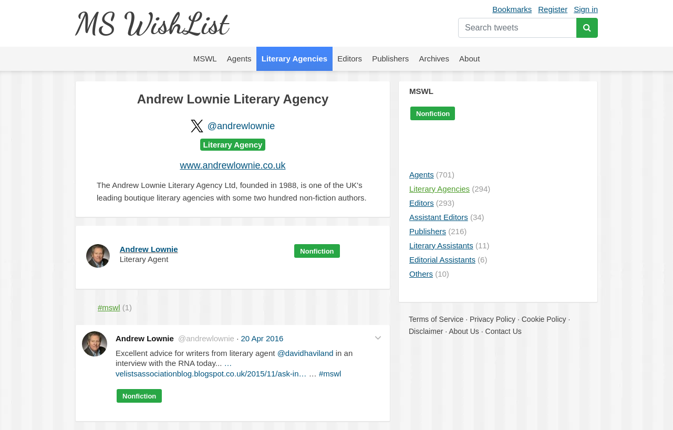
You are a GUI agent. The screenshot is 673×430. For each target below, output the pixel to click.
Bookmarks (512, 9)
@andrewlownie (241, 126)
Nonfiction (317, 251)
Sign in (586, 9)
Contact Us (503, 331)
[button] (378, 337)
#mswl (330, 373)
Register (552, 9)
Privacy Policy (492, 319)
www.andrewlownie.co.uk (232, 165)
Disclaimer (426, 331)
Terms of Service (436, 319)
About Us (464, 331)
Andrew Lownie (149, 249)
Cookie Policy (544, 319)
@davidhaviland (305, 353)
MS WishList (151, 23)
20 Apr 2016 (262, 338)
